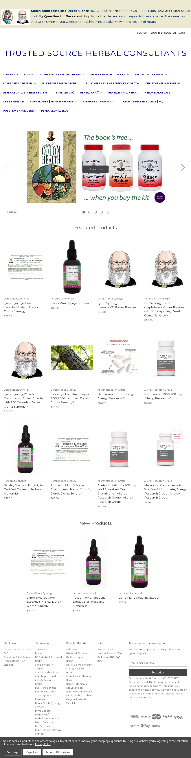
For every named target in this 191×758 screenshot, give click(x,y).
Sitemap (9, 669)
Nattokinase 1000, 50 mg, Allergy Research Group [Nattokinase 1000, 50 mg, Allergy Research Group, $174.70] (116, 400)
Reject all (32, 752)
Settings (12, 752)
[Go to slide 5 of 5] (107, 216)
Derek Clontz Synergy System (26, 92)
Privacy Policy (43, 744)
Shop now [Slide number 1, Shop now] (96, 171)
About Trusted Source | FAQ (143, 101)
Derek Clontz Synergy (79, 669)
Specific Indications (151, 74)
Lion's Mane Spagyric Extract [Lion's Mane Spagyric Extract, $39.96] (71, 307)
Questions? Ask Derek (19, 110)
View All (70, 707)
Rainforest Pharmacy (100, 101)
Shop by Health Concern (109, 74)
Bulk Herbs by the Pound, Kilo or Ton (112, 83)
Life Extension (13, 101)
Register (170, 32)
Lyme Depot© (65, 92)
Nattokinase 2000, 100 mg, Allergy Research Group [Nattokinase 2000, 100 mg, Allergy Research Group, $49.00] (163, 400)
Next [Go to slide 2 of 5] (182, 169)
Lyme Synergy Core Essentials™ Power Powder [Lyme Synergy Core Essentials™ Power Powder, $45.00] (117, 309)
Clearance (10, 74)
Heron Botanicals (157, 92)
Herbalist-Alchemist (123, 92)
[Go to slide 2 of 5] (89, 216)
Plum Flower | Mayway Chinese (53, 101)
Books (28, 74)
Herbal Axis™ (91, 92)
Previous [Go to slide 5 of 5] (8, 169)
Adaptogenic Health (19, 83)
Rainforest (72, 653)
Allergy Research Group (60, 83)
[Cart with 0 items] (182, 32)
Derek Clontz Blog (54, 110)
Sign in (155, 32)
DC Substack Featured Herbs (61, 74)
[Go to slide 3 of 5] (95, 216)
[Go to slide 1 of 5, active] (83, 216)
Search (142, 32)
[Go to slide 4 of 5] (101, 216)
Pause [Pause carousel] (12, 216)
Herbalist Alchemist (78, 657)
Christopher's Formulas (164, 83)
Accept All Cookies (57, 752)
